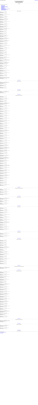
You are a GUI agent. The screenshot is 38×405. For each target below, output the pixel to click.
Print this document (36, 0)
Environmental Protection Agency (19, 329)
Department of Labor (19, 251)
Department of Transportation (3, 8)
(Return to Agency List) (19, 113)
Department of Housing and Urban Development (19, 229)
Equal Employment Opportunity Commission (4, 9)
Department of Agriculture (3, 5)
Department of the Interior (3, 7)
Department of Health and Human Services (4, 6)
